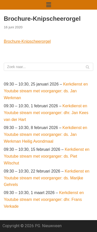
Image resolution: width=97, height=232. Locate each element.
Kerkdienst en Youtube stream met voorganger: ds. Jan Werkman (46, 91)
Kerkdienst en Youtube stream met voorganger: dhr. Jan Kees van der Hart (46, 113)
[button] (48, 5)
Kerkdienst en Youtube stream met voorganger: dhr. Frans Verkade (44, 199)
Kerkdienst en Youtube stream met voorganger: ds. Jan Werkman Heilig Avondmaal (45, 134)
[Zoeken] (48, 67)
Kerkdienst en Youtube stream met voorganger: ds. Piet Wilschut (46, 156)
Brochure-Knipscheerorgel (27, 41)
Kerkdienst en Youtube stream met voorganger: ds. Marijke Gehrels (46, 178)
